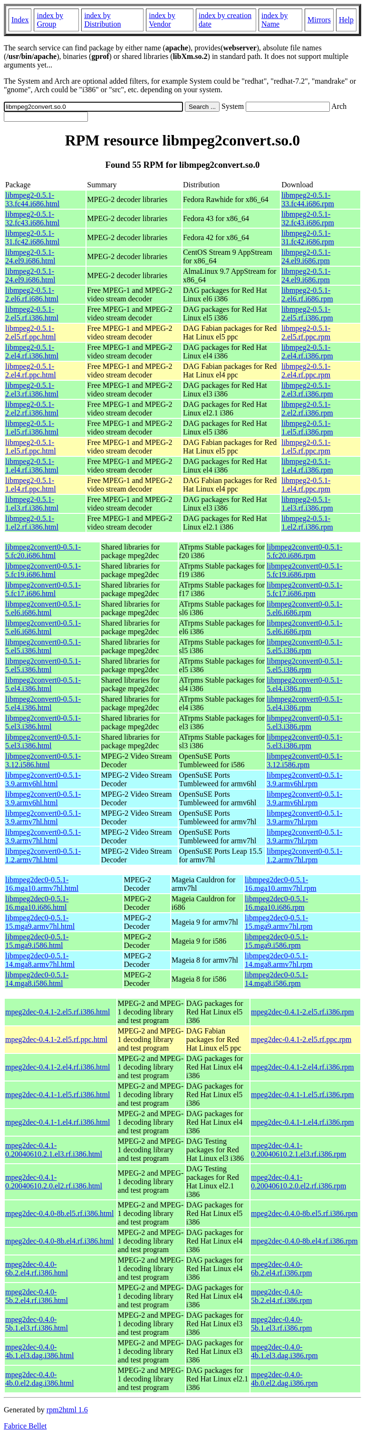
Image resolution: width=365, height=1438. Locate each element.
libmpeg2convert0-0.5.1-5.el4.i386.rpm (304, 684)
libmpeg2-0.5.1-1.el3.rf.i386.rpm (307, 503)
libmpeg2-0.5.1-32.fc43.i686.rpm (307, 218)
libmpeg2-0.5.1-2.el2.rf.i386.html (31, 408)
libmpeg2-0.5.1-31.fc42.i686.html (32, 237)
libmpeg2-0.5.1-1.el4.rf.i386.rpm (307, 465)
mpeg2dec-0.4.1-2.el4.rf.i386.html (57, 1067)
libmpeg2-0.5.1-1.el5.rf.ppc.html (30, 446)
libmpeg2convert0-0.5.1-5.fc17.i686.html (43, 589)
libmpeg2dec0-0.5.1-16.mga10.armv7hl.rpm (281, 884)
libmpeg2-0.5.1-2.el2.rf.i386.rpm (307, 408)
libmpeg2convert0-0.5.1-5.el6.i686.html (43, 608)
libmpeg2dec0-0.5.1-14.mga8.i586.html (36, 979)
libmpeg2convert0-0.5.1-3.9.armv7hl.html (43, 817)
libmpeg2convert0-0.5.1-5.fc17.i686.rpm (304, 589)
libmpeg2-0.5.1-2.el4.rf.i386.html (31, 351)
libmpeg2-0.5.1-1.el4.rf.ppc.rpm (305, 484)
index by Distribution (102, 19)
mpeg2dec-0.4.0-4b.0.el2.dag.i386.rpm (284, 1378)
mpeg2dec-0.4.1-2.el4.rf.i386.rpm (302, 1067)
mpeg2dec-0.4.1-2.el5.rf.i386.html (57, 1012)
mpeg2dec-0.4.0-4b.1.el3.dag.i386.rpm (284, 1351)
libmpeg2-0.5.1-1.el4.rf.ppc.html (30, 484)
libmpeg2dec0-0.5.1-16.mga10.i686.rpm (276, 903)
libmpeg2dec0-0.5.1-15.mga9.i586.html (36, 941)
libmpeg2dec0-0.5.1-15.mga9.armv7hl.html (40, 922)
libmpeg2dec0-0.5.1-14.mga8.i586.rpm (276, 979)
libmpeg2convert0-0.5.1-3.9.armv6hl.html (43, 779)
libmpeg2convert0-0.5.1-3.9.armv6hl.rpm (304, 779)
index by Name (274, 19)
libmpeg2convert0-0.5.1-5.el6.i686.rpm (304, 608)
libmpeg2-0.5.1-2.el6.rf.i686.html (31, 294)
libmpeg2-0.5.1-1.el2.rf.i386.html (31, 522)
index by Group (50, 19)
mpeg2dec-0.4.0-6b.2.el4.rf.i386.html (36, 1268)
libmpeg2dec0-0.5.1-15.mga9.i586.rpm (276, 941)
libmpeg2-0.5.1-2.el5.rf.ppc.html (30, 332)
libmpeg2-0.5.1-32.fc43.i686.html (32, 218)
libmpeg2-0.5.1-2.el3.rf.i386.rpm (307, 389)
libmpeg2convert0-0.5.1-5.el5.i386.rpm (304, 646)
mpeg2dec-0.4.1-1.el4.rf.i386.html (57, 1122)
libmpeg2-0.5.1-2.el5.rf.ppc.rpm (305, 332)
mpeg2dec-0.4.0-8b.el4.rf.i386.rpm (304, 1241)
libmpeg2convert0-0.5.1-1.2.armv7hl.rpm (304, 855)
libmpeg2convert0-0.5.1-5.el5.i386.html (43, 646)
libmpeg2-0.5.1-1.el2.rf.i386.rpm (307, 522)
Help (346, 20)
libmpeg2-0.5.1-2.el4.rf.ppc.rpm (305, 370)
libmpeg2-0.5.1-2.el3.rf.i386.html (31, 389)
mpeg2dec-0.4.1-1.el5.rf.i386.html (57, 1095)
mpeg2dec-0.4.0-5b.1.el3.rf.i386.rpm (281, 1323)
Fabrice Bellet (25, 1426)
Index (20, 20)
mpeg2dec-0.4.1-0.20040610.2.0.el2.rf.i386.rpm (298, 1181)
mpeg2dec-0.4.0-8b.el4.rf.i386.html (59, 1241)
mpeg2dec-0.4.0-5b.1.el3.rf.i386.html (36, 1323)
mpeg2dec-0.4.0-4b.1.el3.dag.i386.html (39, 1351)
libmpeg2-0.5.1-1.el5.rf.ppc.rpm (305, 446)
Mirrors (319, 20)
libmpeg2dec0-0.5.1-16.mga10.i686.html (36, 903)
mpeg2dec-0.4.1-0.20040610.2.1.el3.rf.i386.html (53, 1149)
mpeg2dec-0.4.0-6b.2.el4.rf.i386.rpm (281, 1268)
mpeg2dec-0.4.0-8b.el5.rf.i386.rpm (304, 1213)
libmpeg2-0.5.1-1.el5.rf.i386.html (31, 427)
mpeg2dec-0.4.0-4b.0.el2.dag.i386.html (39, 1378)
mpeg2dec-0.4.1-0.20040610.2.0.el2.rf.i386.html (53, 1181)
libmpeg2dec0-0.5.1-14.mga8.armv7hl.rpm (279, 960)
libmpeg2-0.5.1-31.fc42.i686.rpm (307, 237)
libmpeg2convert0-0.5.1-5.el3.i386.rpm (304, 722)
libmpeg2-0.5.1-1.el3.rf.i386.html (31, 503)
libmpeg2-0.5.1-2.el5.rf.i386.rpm (307, 313)
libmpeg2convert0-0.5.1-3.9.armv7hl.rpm (304, 817)
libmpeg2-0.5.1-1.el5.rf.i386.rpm (307, 427)
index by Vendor (162, 19)
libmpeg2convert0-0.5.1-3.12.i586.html (43, 760)
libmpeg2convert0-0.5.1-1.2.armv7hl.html (43, 855)
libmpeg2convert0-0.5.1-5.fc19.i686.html (43, 570)
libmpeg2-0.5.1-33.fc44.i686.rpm (307, 199)
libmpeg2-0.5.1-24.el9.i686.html (30, 256)
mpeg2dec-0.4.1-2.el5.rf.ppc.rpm (301, 1039)
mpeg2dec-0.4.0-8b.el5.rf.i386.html (59, 1213)
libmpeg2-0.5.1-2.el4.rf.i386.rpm (307, 351)
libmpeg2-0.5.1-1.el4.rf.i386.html (31, 465)
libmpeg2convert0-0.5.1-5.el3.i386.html (43, 722)
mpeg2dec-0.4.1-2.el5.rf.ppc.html (56, 1039)
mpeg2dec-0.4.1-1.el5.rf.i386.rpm (302, 1095)
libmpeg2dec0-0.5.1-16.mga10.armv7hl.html (41, 884)
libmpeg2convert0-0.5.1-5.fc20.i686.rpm (304, 551)
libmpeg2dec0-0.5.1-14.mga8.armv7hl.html (40, 960)
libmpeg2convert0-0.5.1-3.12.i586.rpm (304, 760)
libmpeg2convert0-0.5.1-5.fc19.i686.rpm (304, 570)
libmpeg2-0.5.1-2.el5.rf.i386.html (31, 313)
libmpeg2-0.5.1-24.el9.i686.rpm (305, 256)
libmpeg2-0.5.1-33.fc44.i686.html (32, 199)
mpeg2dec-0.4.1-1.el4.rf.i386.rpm (302, 1122)
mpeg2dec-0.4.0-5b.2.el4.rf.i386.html (36, 1296)
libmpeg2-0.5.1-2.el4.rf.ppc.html (30, 370)
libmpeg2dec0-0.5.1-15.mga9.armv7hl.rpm (279, 922)
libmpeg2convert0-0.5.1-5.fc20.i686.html (43, 551)
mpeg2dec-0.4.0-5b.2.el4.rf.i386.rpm (281, 1296)
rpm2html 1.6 (67, 1410)
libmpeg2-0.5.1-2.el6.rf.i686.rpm (307, 294)
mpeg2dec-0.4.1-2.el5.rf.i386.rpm (302, 1012)
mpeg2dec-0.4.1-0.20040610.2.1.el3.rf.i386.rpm (298, 1149)
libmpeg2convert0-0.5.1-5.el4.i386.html (43, 684)
